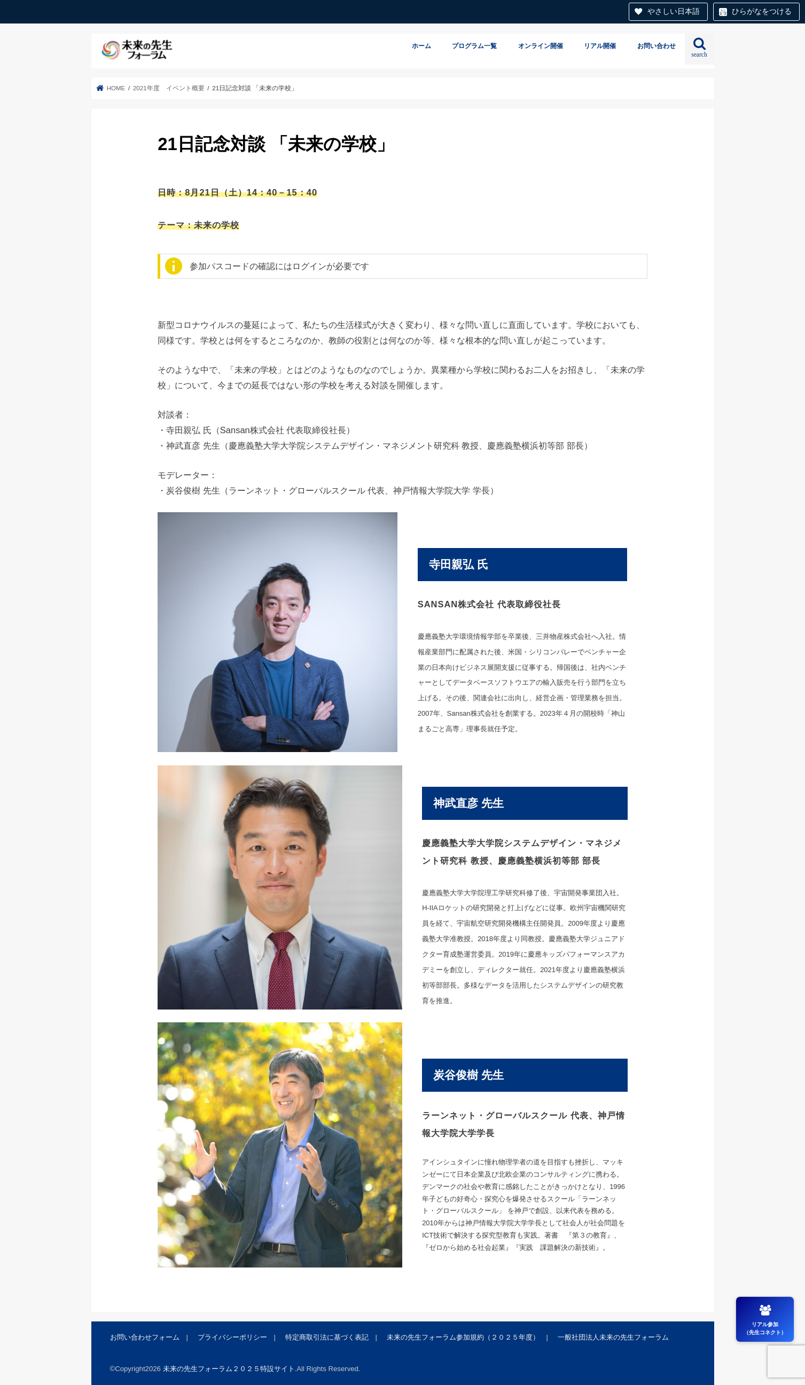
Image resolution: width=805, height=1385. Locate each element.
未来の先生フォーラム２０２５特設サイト (229, 1369)
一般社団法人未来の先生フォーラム (613, 1337)
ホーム (421, 46)
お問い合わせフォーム (144, 1337)
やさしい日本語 (673, 11)
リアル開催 (600, 46)
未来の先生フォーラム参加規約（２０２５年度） (463, 1337)
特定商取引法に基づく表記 (327, 1337)
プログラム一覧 (474, 46)
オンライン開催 (540, 46)
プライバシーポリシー (232, 1337)
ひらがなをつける (762, 11)
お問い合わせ (656, 46)
